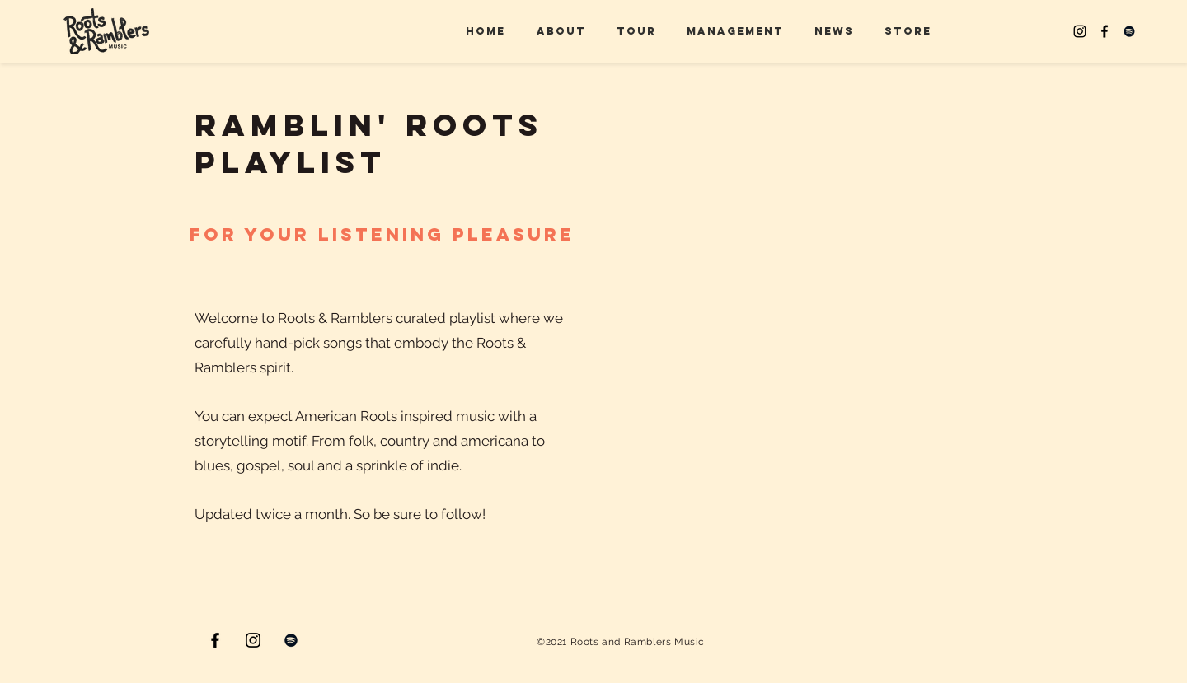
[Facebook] (1104, 31)
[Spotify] (1129, 31)
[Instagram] (1080, 31)
